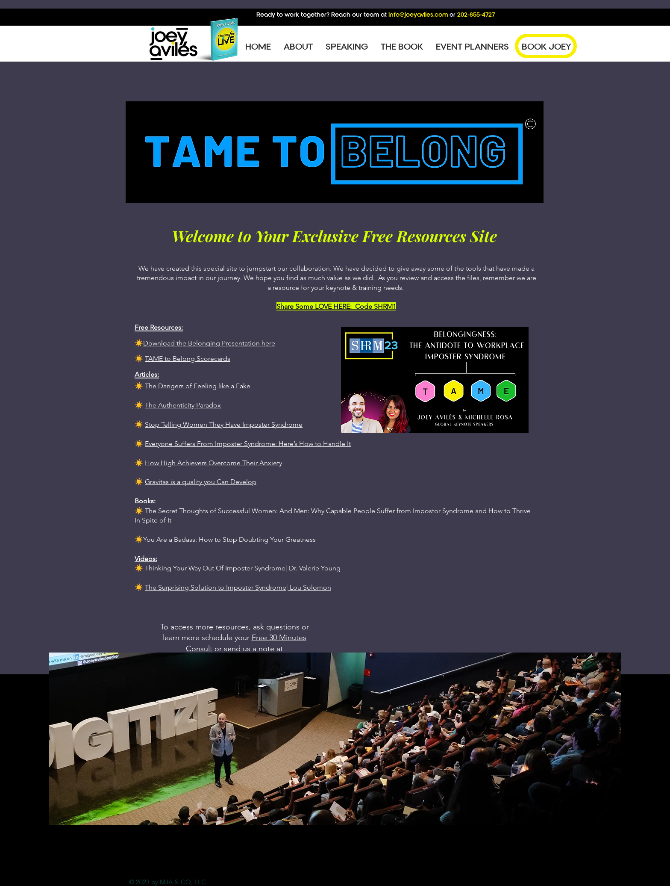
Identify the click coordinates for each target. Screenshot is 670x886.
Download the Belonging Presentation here (209, 343)
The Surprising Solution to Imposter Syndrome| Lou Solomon (238, 587)
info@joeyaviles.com (418, 14)
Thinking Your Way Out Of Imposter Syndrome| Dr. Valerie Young (243, 568)
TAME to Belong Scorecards (187, 358)
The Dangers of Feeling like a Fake (197, 386)
